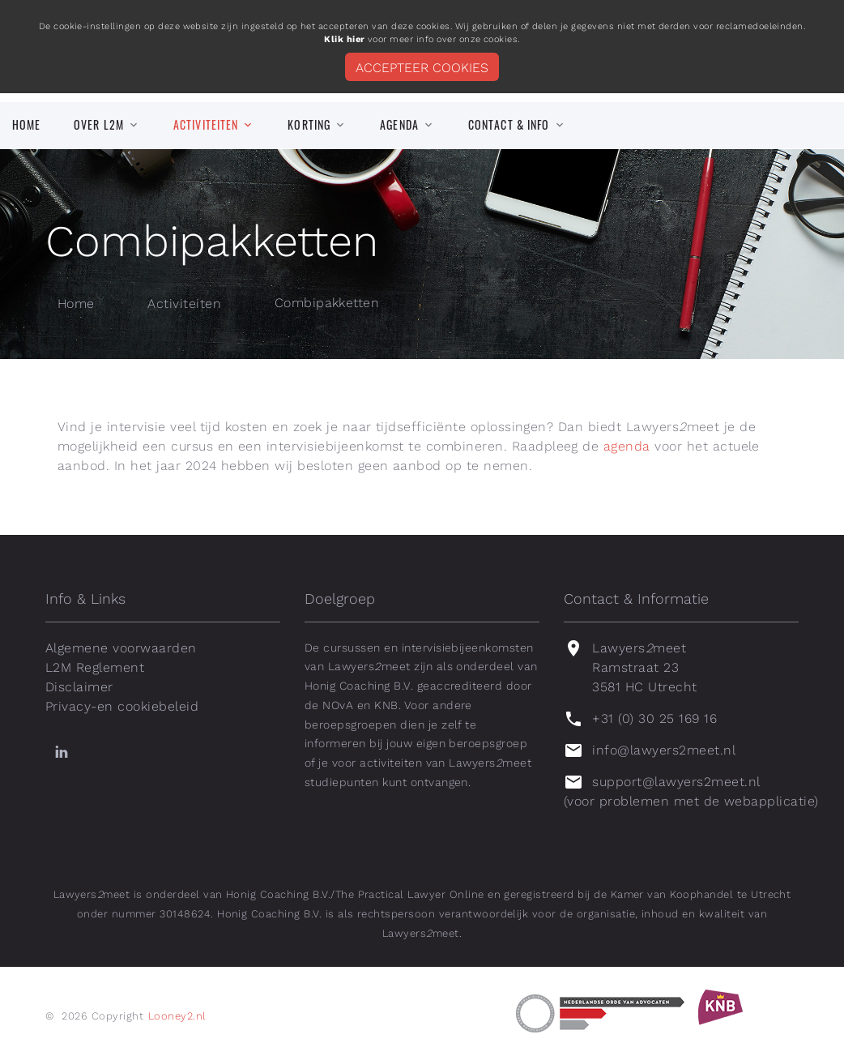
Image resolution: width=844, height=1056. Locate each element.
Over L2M (99, 125)
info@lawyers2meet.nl (663, 750)
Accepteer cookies (422, 67)
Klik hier (344, 39)
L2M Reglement (94, 667)
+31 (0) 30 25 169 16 (654, 718)
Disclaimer (79, 687)
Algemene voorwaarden (121, 648)
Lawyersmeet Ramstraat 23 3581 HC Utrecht (644, 667)
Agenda (399, 125)
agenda (626, 446)
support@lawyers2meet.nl (676, 781)
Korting (309, 125)
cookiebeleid (157, 706)
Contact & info (509, 125)
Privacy (68, 706)
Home (26, 125)
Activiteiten (205, 125)
